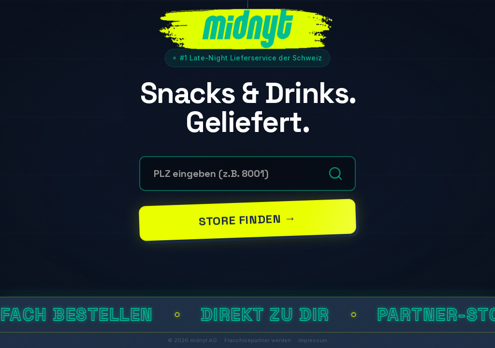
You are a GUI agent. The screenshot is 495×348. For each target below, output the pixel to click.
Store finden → (247, 219)
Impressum (312, 340)
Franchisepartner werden (257, 340)
